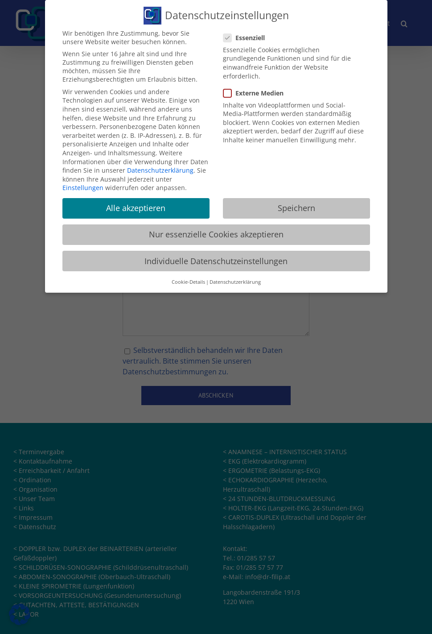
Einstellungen (82, 184)
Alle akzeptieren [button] (135, 204)
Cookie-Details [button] (188, 278)
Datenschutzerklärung (160, 166)
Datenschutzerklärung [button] (235, 278)
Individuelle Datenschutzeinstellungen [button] (216, 257)
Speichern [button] (296, 204)
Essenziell (247, 33)
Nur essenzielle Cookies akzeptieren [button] (216, 230)
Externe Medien (257, 89)
